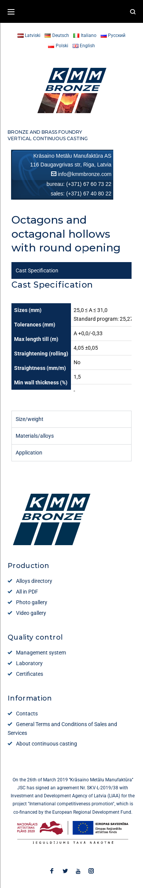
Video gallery (31, 613)
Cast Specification (37, 270)
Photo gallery (31, 602)
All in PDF (27, 592)
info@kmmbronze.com (84, 174)
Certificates (29, 674)
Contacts (27, 713)
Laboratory (29, 663)
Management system (41, 653)
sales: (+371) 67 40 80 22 (81, 193)
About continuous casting (46, 744)
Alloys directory (34, 581)
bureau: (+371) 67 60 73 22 (79, 184)
